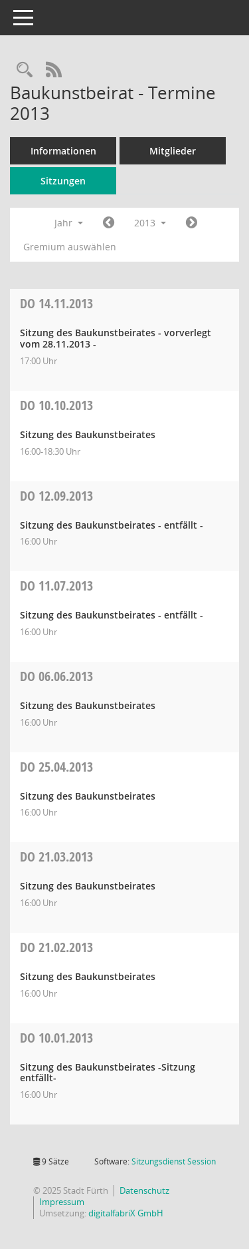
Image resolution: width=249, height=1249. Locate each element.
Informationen (63, 150)
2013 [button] (150, 222)
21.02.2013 (56, 947)
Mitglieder (172, 150)
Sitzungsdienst (173, 1161)
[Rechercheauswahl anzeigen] (24, 70)
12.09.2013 (56, 496)
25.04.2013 (56, 767)
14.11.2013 (56, 303)
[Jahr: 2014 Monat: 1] (191, 223)
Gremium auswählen (69, 246)
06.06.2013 (56, 676)
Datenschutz (144, 1190)
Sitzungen (63, 180)
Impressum (61, 1202)
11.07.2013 (56, 586)
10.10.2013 (56, 405)
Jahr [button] (68, 222)
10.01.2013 (56, 1038)
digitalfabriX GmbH (125, 1213)
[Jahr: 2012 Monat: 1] (108, 223)
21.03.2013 (56, 857)
